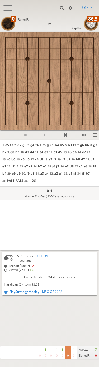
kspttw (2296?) (21, 270)
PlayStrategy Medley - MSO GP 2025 (35, 291)
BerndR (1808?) (22, 266)
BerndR (23, 19)
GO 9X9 (42, 256)
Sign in (87, 8)
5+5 (20, 256)
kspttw (76, 28)
